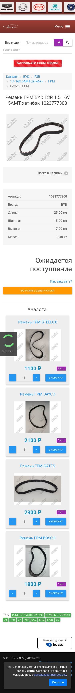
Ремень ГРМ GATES (37, 466)
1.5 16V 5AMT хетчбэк (26, 81)
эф (5, 619)
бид (41, 619)
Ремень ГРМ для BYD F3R (27, 615)
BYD (26, 77)
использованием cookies (50, 674)
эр (19, 619)
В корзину (56, 377)
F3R (37, 77)
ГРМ (51, 81)
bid (57, 619)
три (12, 619)
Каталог (12, 77)
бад (33, 619)
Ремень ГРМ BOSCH (37, 538)
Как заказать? (61, 281)
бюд (50, 619)
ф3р (26, 619)
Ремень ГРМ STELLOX (37, 322)
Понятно (58, 682)
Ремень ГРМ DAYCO (37, 394)
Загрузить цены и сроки (37, 290)
